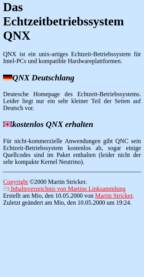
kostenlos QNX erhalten (52, 124)
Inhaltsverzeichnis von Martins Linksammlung (64, 188)
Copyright (15, 182)
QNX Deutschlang (43, 77)
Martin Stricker (113, 195)
